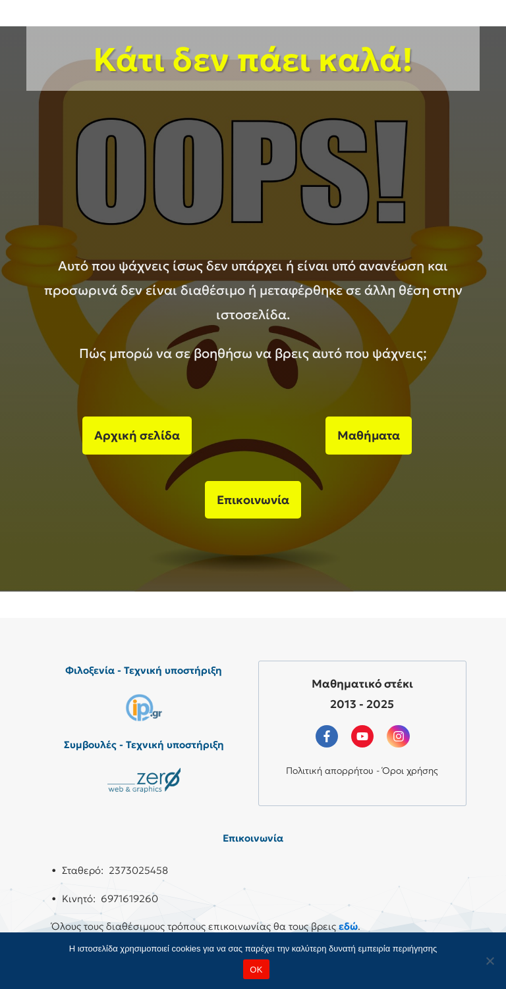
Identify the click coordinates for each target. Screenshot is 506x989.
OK (256, 970)
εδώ (348, 926)
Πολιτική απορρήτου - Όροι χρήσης (362, 770)
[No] (489, 960)
